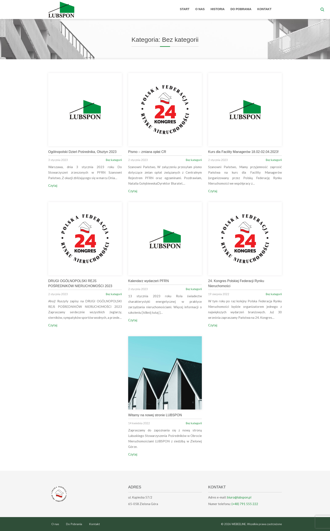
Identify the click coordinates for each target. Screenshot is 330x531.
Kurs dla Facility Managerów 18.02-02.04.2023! (243, 152)
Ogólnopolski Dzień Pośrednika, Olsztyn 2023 (82, 152)
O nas (200, 9)
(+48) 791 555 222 (245, 504)
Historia (217, 9)
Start (184, 9)
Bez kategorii (114, 160)
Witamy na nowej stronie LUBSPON (155, 415)
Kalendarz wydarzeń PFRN (148, 281)
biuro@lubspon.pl (239, 497)
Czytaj (52, 185)
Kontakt (264, 9)
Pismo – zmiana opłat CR (147, 152)
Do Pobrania (240, 9)
